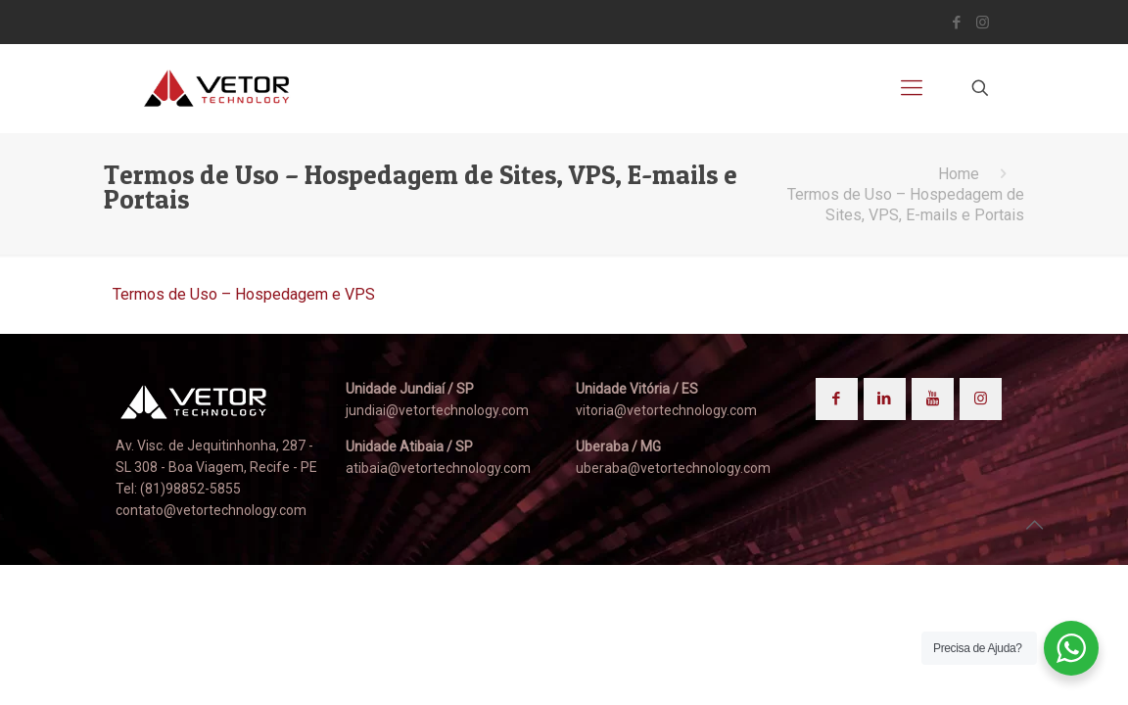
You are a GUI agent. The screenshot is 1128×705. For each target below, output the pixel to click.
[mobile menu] (911, 88)
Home (958, 173)
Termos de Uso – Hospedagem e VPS (244, 294)
